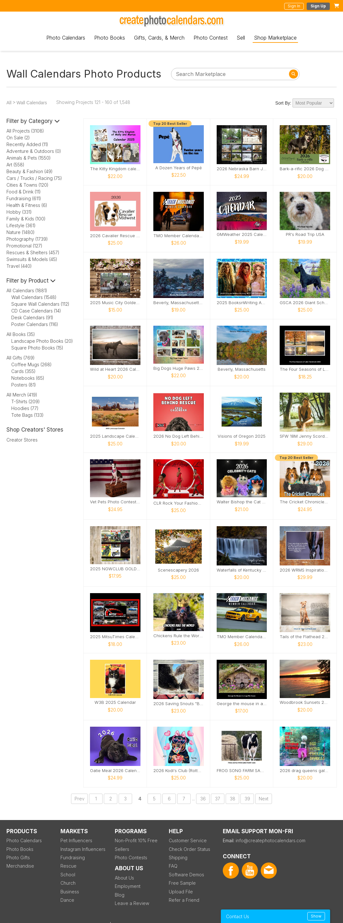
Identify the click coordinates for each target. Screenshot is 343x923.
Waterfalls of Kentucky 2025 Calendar (242, 570)
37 (217, 798)
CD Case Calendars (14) (36, 310)
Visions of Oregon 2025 (242, 436)
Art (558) (15, 164)
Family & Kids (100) (26, 218)
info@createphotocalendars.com (270, 840)
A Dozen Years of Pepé (178, 167)
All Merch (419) (21, 394)
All (9, 102)
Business (69, 891)
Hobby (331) (19, 212)
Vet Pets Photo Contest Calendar (115, 501)
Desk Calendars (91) (32, 317)
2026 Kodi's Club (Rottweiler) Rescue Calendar (178, 770)
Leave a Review (132, 903)
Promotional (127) (24, 245)
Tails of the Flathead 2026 (305, 636)
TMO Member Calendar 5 (178, 235)
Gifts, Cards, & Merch (159, 37)
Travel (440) (19, 266)
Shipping (178, 857)
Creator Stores (22, 440)
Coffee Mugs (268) (31, 364)
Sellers (122, 849)
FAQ (173, 866)
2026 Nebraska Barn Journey (242, 168)
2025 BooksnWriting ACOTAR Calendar (242, 302)
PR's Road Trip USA (305, 234)
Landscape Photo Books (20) (42, 341)
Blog (119, 895)
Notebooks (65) (27, 378)
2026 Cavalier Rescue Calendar (115, 235)
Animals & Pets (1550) (28, 158)
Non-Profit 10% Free (136, 840)
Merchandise (20, 866)
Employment (127, 886)
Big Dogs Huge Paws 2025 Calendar (178, 368)
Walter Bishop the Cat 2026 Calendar (242, 501)
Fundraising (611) (23, 198)
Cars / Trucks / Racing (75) (34, 178)
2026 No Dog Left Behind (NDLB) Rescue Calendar (178, 436)
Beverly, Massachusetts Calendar (178, 302)
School (67, 874)
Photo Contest (211, 37)
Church (68, 883)
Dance (67, 900)
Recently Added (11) (27, 144)
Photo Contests (131, 857)
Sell (241, 37)
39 (247, 798)
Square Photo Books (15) (37, 347)
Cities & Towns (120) (27, 185)
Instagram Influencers (82, 849)
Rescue (68, 866)
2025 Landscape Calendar (115, 436)
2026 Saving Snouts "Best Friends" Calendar (178, 703)
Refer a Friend (184, 900)
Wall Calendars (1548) (34, 297)
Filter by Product (31, 280)
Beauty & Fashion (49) (29, 171)
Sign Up (318, 6)
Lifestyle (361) (21, 225)
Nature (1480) (20, 232)
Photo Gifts (18, 857)
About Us (124, 878)
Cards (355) (23, 371)
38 (232, 798)
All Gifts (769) (20, 357)
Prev (80, 798)
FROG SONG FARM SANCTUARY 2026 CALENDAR (242, 770)
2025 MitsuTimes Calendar (115, 636)
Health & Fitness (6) (26, 205)
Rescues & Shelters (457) (32, 252)
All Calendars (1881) (26, 290)
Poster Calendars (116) (34, 324)
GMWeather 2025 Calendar (242, 234)
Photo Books (109, 37)
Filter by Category (33, 121)
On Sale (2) (18, 137)
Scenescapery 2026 (178, 570)
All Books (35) (20, 334)
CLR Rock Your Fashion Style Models (178, 503)
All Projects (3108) (25, 131)
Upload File (181, 891)
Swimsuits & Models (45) (31, 259)
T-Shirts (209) (25, 401)
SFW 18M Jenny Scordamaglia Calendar (305, 436)
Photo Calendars (65, 37)
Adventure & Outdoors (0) (33, 151)
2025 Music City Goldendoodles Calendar (115, 302)
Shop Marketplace (275, 37)
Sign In (294, 6)
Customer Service (188, 840)
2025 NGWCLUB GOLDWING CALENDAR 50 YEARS (115, 568)
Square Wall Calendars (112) (40, 304)
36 (203, 798)
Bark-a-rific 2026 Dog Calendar (305, 168)
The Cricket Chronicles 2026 (305, 501)
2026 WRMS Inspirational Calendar (305, 570)
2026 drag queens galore (305, 770)
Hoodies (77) (25, 408)
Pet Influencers (76, 840)
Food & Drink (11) (23, 191)
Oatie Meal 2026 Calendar (115, 770)
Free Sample (182, 883)
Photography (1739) (27, 239)
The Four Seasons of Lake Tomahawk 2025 (305, 369)
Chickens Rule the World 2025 (178, 635)
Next (263, 798)
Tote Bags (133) (27, 415)
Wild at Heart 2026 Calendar (115, 369)
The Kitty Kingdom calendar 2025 (115, 168)
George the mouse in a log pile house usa (242, 703)
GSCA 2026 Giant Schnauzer (305, 302)
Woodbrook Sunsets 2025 (305, 702)
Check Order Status (189, 849)
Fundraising (72, 857)
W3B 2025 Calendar (115, 702)
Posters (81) (23, 384)
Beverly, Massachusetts (242, 369)
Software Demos (186, 874)
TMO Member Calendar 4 (242, 636)
